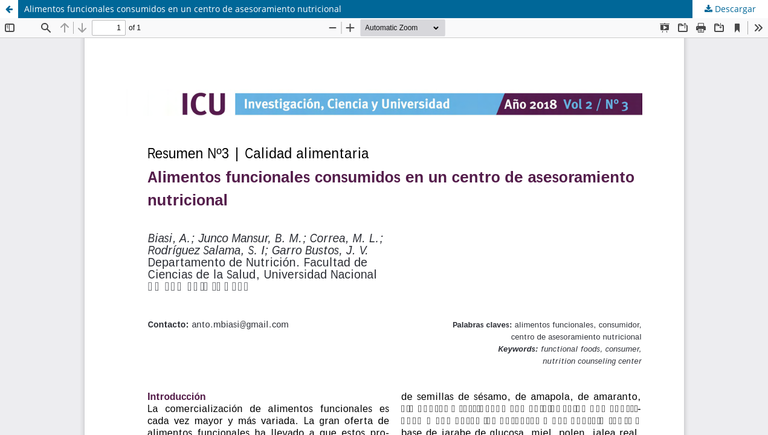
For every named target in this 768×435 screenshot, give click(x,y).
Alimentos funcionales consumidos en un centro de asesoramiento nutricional (182, 8)
